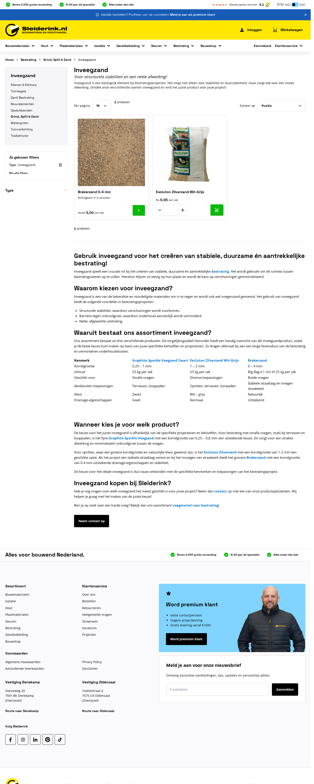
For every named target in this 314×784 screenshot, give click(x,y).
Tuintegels (18, 91)
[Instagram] (23, 739)
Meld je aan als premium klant (192, 15)
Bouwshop (208, 46)
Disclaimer (90, 668)
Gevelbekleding (128, 46)
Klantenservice (286, 46)
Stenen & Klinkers (24, 85)
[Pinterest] (47, 739)
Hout (44, 46)
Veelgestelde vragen (97, 614)
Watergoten (19, 123)
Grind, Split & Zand (57, 60)
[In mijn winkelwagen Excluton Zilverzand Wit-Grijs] (216, 210)
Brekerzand (256, 457)
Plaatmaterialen (71, 46)
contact (220, 491)
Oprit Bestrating (22, 98)
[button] (36, 192)
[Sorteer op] (281, 105)
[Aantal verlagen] (159, 210)
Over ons (88, 594)
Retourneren (91, 608)
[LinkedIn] (35, 739)
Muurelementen (22, 104)
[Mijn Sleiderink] (251, 30)
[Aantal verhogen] (182, 210)
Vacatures (89, 628)
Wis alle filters (18, 173)
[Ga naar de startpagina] (36, 30)
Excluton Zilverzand (220, 452)
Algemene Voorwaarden (23, 662)
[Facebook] (10, 739)
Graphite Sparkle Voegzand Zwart (160, 360)
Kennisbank (262, 46)
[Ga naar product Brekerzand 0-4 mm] (139, 210)
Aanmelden (285, 689)
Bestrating (181, 46)
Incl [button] (287, 4)
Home (9, 60)
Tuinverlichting (22, 129)
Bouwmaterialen (17, 46)
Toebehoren (20, 136)
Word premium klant (186, 639)
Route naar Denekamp (22, 711)
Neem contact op (91, 521)
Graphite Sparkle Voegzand (131, 438)
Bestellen (89, 601)
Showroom (90, 621)
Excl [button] (302, 4)
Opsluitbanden (21, 110)
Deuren (156, 46)
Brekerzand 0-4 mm (94, 192)
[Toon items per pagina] (102, 105)
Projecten (89, 634)
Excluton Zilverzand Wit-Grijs (180, 192)
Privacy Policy (92, 662)
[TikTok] (60, 739)
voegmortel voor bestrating (195, 505)
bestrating (220, 271)
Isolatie (99, 46)
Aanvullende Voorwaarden (24, 668)
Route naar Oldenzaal (98, 711)
